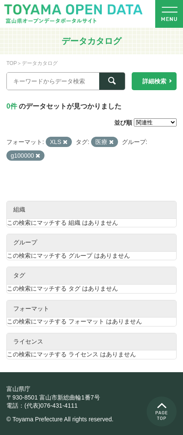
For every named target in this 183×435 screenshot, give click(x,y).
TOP (11, 63)
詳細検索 (154, 81)
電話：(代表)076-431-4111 (42, 405)
